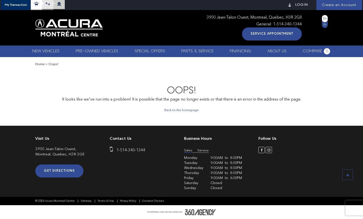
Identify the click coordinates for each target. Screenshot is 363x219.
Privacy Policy (128, 201)
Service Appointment (272, 33)
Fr (325, 24)
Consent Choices (153, 201)
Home (40, 64)
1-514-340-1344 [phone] (287, 24)
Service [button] (203, 150)
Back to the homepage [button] (181, 110)
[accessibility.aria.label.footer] (200, 212)
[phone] (112, 150)
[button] (16, 5)
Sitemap (86, 201)
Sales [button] (188, 150)
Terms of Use (106, 201)
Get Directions (59, 170)
